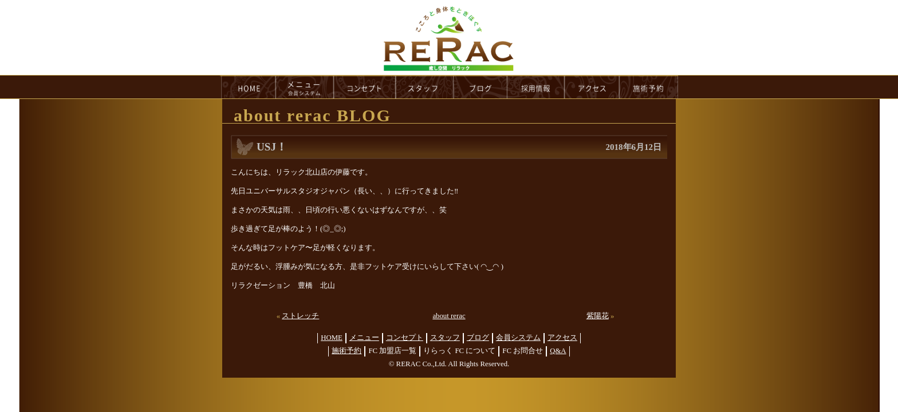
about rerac (448, 316)
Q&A (558, 351)
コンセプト (404, 338)
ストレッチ (300, 316)
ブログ (478, 338)
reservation (649, 87)
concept (364, 87)
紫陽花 (597, 316)
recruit (536, 87)
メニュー (364, 338)
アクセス (562, 338)
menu (304, 87)
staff (424, 87)
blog (480, 87)
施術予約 (346, 351)
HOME (248, 87)
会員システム (518, 338)
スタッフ (445, 338)
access (592, 87)
